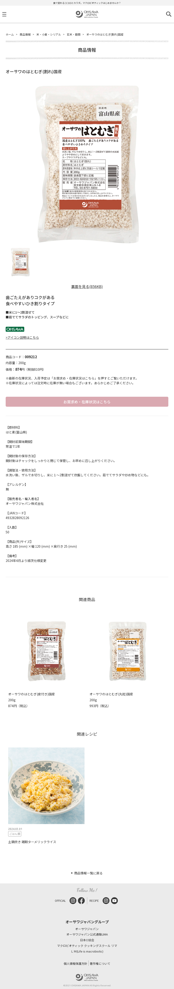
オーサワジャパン (87, 929)
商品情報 (25, 34)
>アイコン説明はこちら (22, 337)
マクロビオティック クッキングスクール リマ (87, 945)
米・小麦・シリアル (48, 34)
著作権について (100, 963)
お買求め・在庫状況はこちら (87, 401)
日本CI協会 (87, 940)
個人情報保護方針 (75, 963)
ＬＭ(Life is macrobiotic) (87, 951)
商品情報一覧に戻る (88, 873)
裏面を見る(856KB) (87, 286)
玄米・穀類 (73, 34)
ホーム (10, 34)
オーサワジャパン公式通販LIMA (87, 934)
